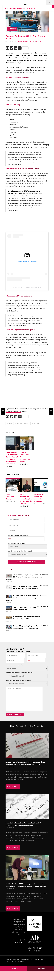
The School (9, 959)
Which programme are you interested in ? (19, 672)
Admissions (12, 29)
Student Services (10, 961)
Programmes (43, 625)
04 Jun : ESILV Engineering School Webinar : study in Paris (20, 8)
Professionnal (42, 606)
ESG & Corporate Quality (10, 496)
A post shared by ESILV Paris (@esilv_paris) (27, 287)
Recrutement (18, 942)
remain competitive (17, 70)
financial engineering (29, 41)
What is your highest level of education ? (21, 551)
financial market (16, 145)
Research (44, 595)
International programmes (20, 959)
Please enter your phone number (18, 535)
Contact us (14, 969)
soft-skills (39, 41)
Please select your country (16, 543)
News (27, 726)
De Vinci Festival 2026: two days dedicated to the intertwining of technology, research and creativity (26, 598)
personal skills (20, 323)
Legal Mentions (20, 961)
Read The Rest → (12, 786)
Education (44, 585)
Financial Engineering (27, 176)
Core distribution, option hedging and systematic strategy (26, 498)
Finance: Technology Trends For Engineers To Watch (25, 457)
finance (20, 41)
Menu (50, 3)
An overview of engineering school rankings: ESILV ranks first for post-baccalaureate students (25, 577)
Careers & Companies (36, 959)
